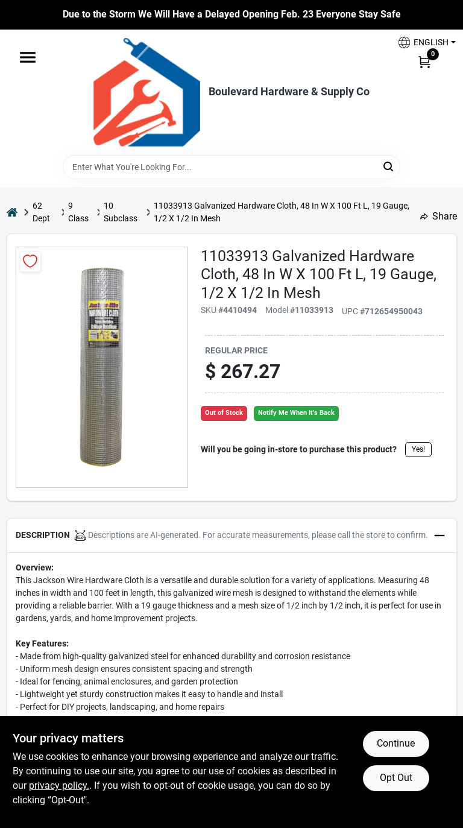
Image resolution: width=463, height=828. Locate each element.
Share (438, 216)
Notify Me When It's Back (296, 413)
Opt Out (396, 777)
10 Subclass (120, 212)
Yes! (418, 449)
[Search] (389, 166)
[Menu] (28, 57)
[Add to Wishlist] (30, 261)
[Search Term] (231, 167)
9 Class (78, 212)
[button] (422, 42)
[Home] (12, 212)
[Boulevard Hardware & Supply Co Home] (146, 92)
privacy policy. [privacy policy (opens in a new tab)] (59, 785)
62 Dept (41, 212)
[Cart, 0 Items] (424, 61)
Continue (396, 743)
